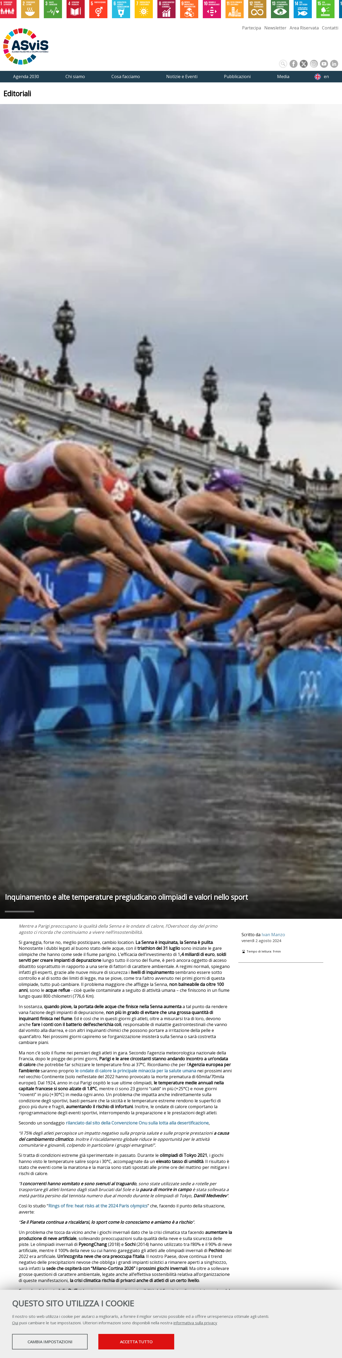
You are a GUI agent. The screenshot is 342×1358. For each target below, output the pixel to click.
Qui (15, 1323)
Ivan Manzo (273, 935)
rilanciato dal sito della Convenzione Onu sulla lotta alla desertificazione (137, 1123)
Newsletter (275, 28)
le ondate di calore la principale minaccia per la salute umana (135, 1071)
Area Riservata (304, 28)
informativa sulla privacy (195, 1323)
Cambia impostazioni (54, 1342)
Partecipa (251, 28)
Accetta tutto (150, 1342)
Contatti (330, 28)
